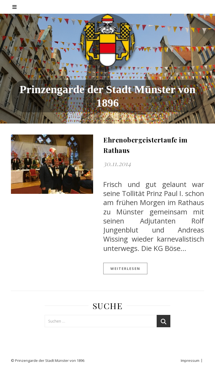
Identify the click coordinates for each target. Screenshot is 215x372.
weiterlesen (125, 268)
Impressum (190, 360)
